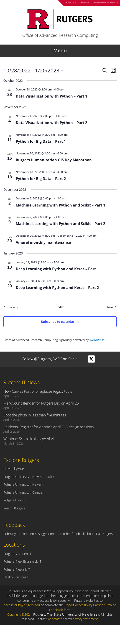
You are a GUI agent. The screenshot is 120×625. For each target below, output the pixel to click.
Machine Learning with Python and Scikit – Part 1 (60, 205)
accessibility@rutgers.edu (22, 605)
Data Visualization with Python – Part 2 (51, 122)
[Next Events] (112, 307)
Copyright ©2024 (19, 614)
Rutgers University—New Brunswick (28, 476)
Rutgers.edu (71, 2)
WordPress (96, 340)
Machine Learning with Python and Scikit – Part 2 (60, 223)
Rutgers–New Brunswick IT (22, 561)
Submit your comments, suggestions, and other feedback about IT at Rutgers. (58, 534)
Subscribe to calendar (57, 321)
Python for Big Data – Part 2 (41, 178)
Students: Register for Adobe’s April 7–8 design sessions (48, 426)
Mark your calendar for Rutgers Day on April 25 (41, 403)
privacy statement (85, 619)
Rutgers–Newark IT (16, 569)
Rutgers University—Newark (23, 484)
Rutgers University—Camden (23, 492)
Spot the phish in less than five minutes (34, 415)
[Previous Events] (10, 307)
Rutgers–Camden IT (17, 553)
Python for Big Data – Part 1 (41, 141)
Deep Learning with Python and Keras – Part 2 (57, 287)
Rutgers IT (85, 2)
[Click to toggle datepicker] (33, 70)
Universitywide (13, 468)
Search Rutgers (14, 508)
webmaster (56, 619)
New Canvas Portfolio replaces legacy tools (37, 391)
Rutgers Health (14, 500)
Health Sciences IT (16, 577)
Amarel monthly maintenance (43, 242)
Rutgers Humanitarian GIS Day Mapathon (54, 159)
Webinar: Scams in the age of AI (28, 438)
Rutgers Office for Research (106, 2)
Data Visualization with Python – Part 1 (51, 96)
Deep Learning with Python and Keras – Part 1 (57, 268)
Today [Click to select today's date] (60, 307)
